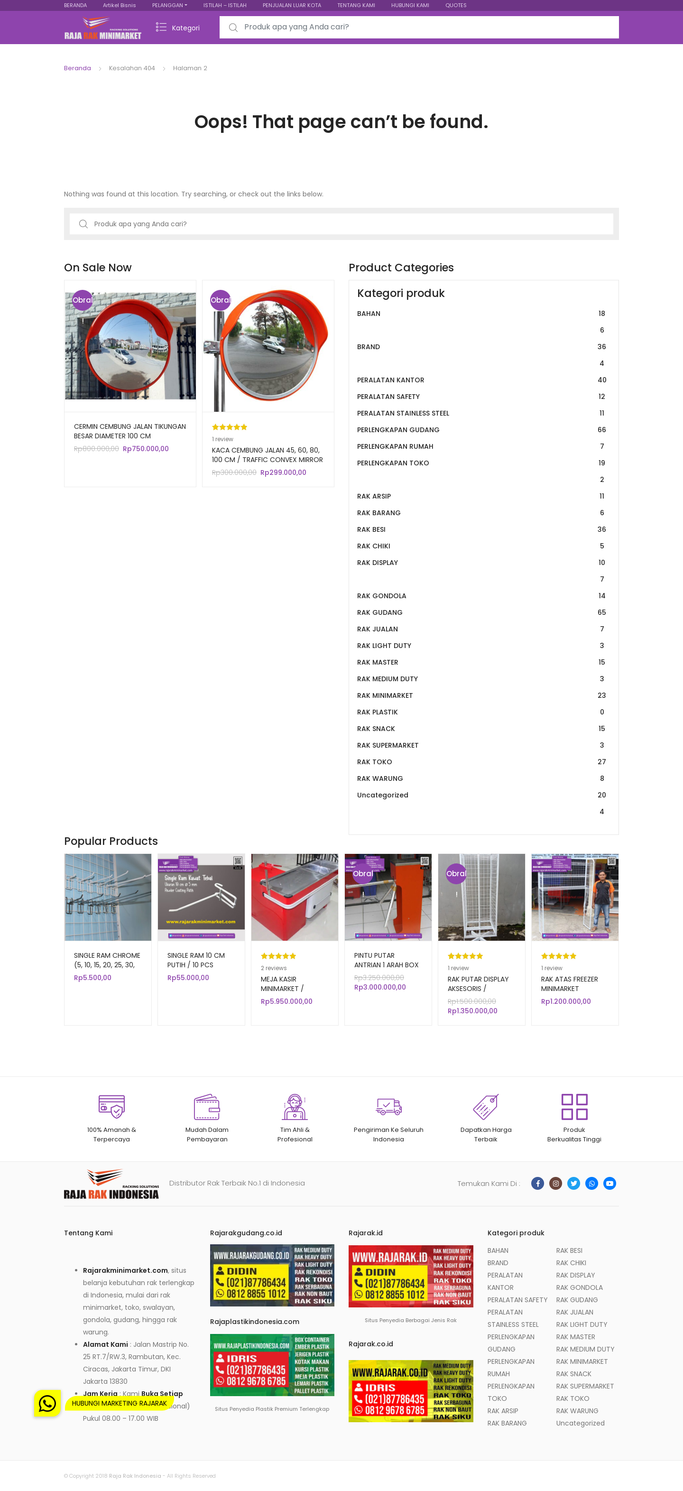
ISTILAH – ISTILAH (225, 5)
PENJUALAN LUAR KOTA (292, 5)
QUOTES (456, 5)
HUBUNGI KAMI (410, 5)
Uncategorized (482, 803)
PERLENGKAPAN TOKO (482, 471)
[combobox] (419, 27)
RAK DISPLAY (482, 571)
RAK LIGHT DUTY (482, 646)
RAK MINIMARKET (482, 695)
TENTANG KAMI (356, 5)
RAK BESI (482, 529)
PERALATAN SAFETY (482, 397)
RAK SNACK (482, 729)
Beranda (77, 68)
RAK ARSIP (482, 496)
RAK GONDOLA (482, 596)
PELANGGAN (167, 5)
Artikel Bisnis (119, 5)
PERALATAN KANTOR (482, 380)
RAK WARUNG (482, 778)
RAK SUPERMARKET (482, 745)
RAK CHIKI (482, 546)
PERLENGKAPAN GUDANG (482, 430)
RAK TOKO (482, 762)
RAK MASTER (482, 662)
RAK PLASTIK (482, 712)
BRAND (482, 355)
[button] (47, 1403)
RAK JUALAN (482, 629)
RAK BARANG (482, 513)
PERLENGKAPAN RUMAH (482, 446)
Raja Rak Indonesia (135, 1476)
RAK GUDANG (482, 612)
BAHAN (482, 322)
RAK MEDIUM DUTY (482, 679)
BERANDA (75, 5)
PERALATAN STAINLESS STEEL (482, 413)
